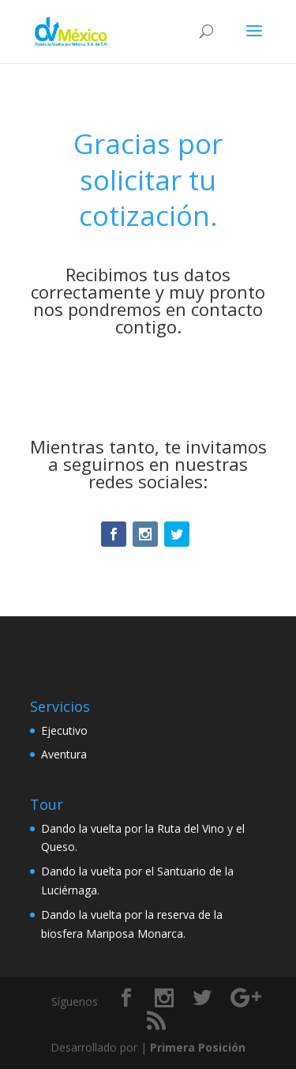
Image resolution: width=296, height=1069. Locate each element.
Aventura (64, 754)
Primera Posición (197, 1047)
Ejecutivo (64, 730)
